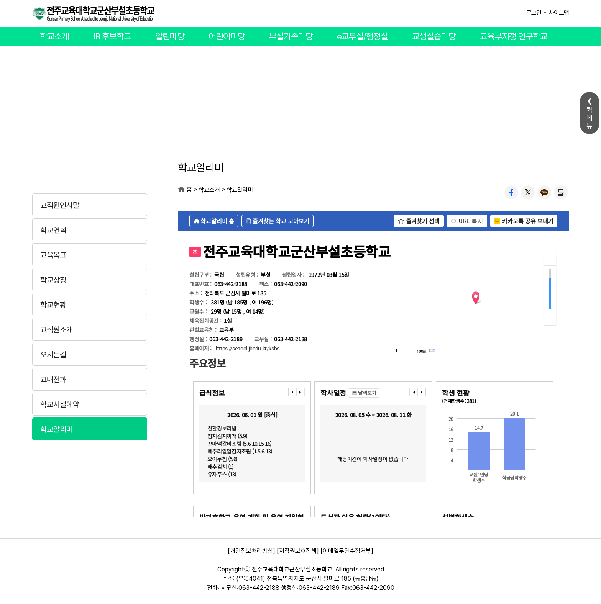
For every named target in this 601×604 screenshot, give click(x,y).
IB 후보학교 (112, 36)
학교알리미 (56, 429)
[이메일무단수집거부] (346, 551)
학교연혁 (53, 230)
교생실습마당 (434, 36)
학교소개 (54, 36)
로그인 (533, 12)
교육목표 (53, 255)
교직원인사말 (59, 205)
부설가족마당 (291, 36)
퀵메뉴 (589, 118)
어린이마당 (227, 36)
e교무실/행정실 (362, 36)
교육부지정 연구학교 (513, 36)
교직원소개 (56, 329)
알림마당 (169, 36)
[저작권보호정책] (298, 551)
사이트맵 (559, 12)
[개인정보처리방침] (251, 551)
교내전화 (53, 379)
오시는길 (53, 354)
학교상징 (53, 280)
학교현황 (53, 304)
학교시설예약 (59, 404)
